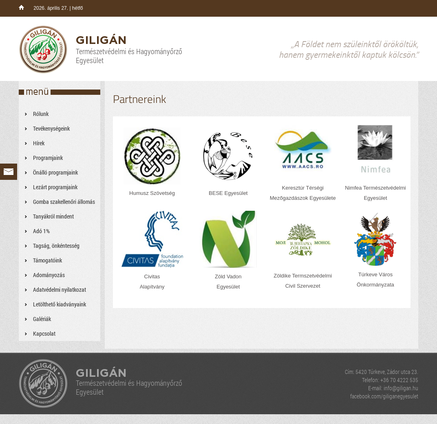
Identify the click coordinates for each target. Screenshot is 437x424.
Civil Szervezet (302, 286)
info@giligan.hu (401, 388)
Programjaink (48, 158)
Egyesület (375, 198)
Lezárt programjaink (55, 187)
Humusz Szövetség (152, 193)
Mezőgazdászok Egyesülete (303, 198)
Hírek (38, 143)
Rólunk (41, 114)
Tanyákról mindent (53, 216)
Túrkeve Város (375, 274)
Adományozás (49, 275)
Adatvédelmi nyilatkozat (59, 289)
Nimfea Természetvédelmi (375, 188)
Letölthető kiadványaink (59, 304)
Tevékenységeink (51, 128)
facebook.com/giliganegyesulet (384, 396)
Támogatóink (47, 260)
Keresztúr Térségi (303, 188)
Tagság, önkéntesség (56, 245)
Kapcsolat (44, 333)
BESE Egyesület (228, 193)
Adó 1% (41, 231)
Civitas (152, 276)
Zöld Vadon (228, 276)
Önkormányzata (375, 285)
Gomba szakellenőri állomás (64, 201)
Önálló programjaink (55, 172)
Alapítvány (152, 287)
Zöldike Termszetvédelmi (303, 276)
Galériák (42, 319)
